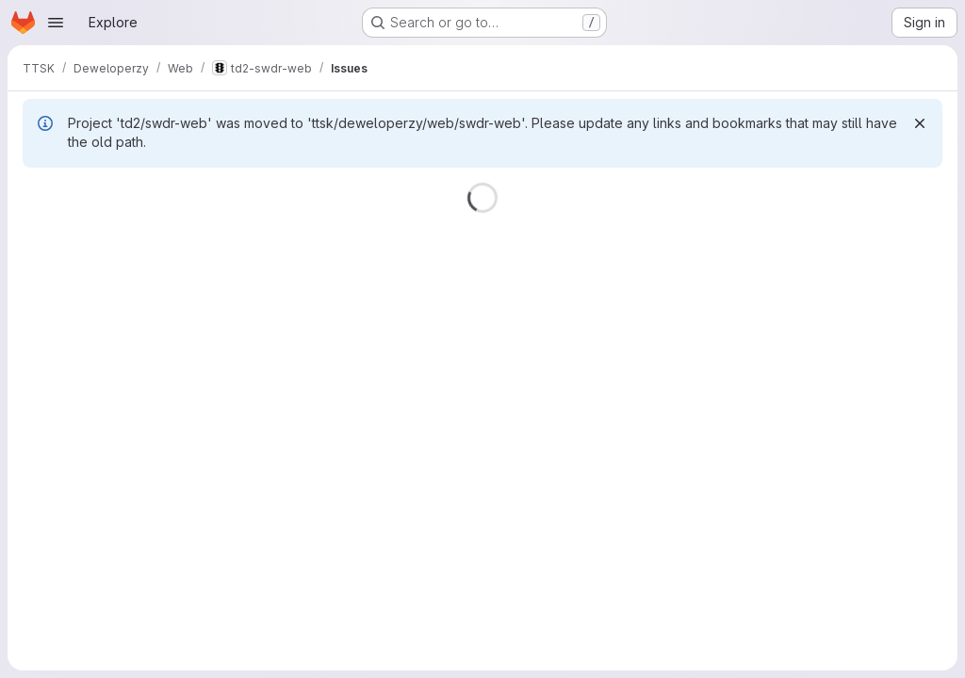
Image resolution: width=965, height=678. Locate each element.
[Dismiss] (919, 123)
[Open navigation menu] (56, 23)
